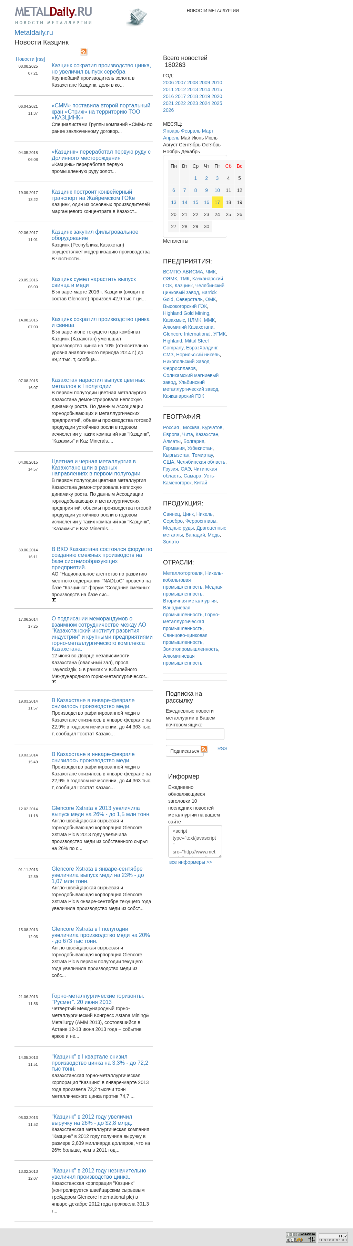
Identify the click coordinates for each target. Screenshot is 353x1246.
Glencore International (187, 334)
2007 (180, 82)
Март (208, 131)
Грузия (170, 469)
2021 (168, 103)
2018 (192, 96)
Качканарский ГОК (183, 396)
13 (173, 202)
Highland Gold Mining (186, 313)
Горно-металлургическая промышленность (191, 621)
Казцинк (184, 285)
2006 (168, 82)
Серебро (173, 521)
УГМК (219, 334)
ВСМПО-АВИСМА (183, 271)
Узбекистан (200, 448)
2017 (180, 96)
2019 (204, 96)
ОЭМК (170, 278)
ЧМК (211, 271)
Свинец (171, 514)
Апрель (171, 138)
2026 (168, 110)
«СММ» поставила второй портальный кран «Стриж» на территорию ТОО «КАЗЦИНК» (101, 111)
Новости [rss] (30, 59)
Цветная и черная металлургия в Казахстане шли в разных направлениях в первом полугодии (96, 467)
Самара (192, 476)
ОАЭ (186, 469)
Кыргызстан (176, 455)
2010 (216, 82)
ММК (209, 320)
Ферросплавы (200, 521)
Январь (171, 131)
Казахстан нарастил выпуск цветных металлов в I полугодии (98, 383)
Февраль (191, 131)
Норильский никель (198, 354)
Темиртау (202, 455)
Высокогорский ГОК (185, 306)
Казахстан (207, 434)
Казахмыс (174, 320)
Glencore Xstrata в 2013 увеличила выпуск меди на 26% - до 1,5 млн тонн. (101, 811)
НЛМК (194, 320)
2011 (168, 89)
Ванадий (195, 535)
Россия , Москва (181, 427)
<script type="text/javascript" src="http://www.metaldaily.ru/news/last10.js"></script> (195, 841)
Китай (200, 482)
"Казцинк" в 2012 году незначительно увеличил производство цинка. (99, 1174)
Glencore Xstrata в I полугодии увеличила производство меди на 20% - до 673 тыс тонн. (101, 935)
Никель (204, 514)
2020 (216, 96)
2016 (168, 96)
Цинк (188, 514)
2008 (192, 82)
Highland (172, 341)
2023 (192, 103)
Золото (171, 541)
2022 (180, 103)
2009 (204, 82)
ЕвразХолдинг (202, 347)
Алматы (172, 441)
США (168, 462)
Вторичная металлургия (189, 600)
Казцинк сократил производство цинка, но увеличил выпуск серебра (101, 68)
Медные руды (178, 528)
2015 (216, 89)
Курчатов (212, 427)
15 (196, 202)
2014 (204, 89)
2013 (192, 89)
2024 (204, 103)
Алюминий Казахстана (188, 327)
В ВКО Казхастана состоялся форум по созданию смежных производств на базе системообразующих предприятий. (102, 558)
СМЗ (168, 354)
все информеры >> (190, 862)
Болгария (193, 441)
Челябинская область (201, 462)
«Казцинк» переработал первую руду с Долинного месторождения (101, 155)
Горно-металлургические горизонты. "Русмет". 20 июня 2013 (98, 999)
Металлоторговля (182, 573)
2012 (180, 89)
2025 (216, 103)
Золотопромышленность (190, 649)
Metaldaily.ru (33, 32)
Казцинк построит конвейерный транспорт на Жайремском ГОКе (93, 195)
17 (217, 202)
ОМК (210, 299)
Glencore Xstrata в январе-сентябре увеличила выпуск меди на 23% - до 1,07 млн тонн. (98, 875)
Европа (171, 434)
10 (217, 190)
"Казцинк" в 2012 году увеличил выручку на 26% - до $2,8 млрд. (92, 1120)
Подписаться (184, 751)
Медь (214, 535)
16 (206, 202)
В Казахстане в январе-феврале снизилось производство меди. (93, 703)
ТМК (185, 278)
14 (185, 202)
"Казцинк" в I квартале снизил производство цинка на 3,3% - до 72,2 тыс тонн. (100, 1063)
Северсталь (189, 299)
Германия (174, 448)
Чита (187, 434)
